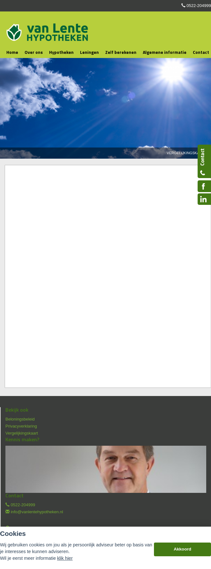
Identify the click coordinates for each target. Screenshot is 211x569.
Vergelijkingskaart (186, 153)
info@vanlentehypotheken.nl (37, 511)
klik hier (65, 558)
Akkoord (182, 549)
